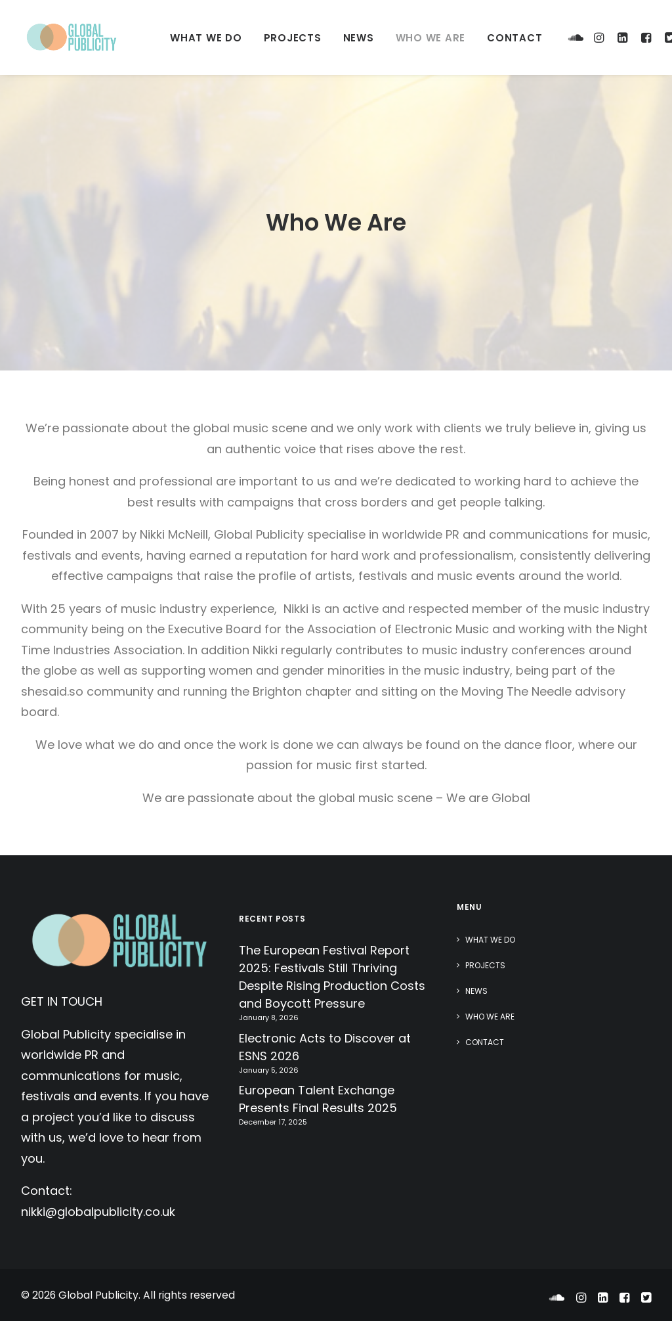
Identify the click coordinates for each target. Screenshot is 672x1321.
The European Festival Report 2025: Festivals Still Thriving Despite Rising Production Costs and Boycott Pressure (332, 977)
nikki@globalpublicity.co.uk (98, 1211)
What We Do (206, 38)
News (358, 38)
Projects (293, 38)
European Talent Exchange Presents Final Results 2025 (318, 1099)
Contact (514, 38)
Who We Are (431, 38)
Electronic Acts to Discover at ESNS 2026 (325, 1047)
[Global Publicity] (71, 37)
